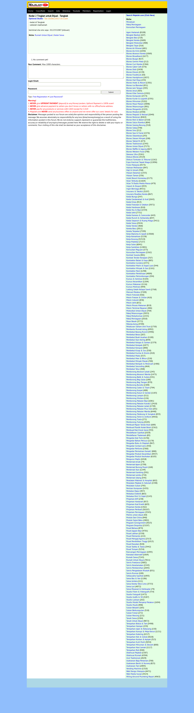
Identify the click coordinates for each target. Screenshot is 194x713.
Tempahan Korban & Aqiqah (138, 639)
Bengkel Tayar (132, 45)
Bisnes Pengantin (133, 109)
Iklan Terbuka (132, 180)
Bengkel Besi (132, 37)
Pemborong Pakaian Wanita (138, 411)
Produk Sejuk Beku (134, 520)
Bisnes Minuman (133, 101)
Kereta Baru (131, 228)
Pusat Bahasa (132, 528)
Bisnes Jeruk (131, 90)
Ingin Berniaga (132, 188)
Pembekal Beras (133, 334)
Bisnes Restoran (133, 117)
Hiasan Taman (132, 175)
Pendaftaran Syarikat (135, 432)
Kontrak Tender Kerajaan (137, 257)
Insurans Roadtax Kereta (137, 194)
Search (51, 11)
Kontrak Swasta (133, 255)
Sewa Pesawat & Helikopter (138, 589)
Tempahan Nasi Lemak (136, 647)
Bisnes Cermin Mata (134, 61)
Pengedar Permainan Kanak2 (138, 451)
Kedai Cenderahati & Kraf (137, 199)
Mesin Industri (132, 300)
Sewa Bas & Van (133, 578)
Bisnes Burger (132, 58)
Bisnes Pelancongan (135, 106)
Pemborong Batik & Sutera (138, 377)
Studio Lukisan (132, 599)
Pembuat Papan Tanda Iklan (138, 424)
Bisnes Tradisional (134, 143)
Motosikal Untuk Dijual (136, 310)
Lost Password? (56, 96)
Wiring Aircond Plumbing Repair (140, 676)
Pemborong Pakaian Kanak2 (138, 403)
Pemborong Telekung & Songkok (140, 414)
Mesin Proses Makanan (136, 305)
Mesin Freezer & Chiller (136, 297)
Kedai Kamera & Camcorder (138, 215)
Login (108, 11)
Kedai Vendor (132, 225)
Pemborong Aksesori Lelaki (138, 371)
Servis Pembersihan (134, 568)
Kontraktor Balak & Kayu (137, 260)
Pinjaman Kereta (133, 507)
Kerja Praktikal (132, 241)
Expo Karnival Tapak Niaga (138, 162)
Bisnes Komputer (133, 96)
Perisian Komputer (134, 488)
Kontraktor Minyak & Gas (137, 268)
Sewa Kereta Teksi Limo (136, 583)
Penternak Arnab (133, 461)
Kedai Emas (131, 202)
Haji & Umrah (132, 170)
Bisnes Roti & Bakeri (135, 119)
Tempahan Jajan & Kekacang (138, 628)
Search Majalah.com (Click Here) (140, 15)
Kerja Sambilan (133, 247)
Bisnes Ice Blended (134, 85)
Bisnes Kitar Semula (135, 93)
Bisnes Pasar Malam (135, 103)
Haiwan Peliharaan (134, 167)
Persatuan (130, 22)
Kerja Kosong (132, 239)
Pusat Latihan (132, 533)
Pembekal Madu (133, 355)
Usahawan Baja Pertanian (137, 660)
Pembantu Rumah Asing (136, 329)
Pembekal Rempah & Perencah (139, 363)
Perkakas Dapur (133, 491)
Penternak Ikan (132, 469)
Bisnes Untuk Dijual (134, 146)
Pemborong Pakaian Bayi (137, 401)
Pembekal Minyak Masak (137, 361)
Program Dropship (134, 525)
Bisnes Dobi (131, 69)
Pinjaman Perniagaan (135, 512)
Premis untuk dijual (134, 514)
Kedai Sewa (59, 35)
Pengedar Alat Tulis (134, 438)
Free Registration (40, 96)
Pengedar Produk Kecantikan (138, 454)
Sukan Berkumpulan (135, 610)
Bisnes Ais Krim (133, 51)
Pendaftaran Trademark (136, 435)
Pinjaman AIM (132, 499)
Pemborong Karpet (134, 390)
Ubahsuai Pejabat (133, 652)
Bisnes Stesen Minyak (135, 138)
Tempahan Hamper (134, 626)
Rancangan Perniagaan (136, 552)
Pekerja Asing (132, 324)
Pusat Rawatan (132, 544)
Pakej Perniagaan (133, 24)
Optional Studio (36, 18)
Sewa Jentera (132, 581)
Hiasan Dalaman (133, 172)
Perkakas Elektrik (133, 493)
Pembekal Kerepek (134, 345)
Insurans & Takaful (134, 191)
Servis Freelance (133, 562)
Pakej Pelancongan (134, 313)
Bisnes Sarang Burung (136, 125)
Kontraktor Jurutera (134, 263)
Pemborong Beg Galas (136, 379)
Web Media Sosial (134, 674)
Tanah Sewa (131, 618)
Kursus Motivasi (133, 286)
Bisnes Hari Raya (133, 80)
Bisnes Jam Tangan (134, 88)
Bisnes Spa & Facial (135, 133)
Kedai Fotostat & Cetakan (137, 204)
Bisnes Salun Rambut (135, 122)
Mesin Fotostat (132, 294)
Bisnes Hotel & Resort (136, 82)
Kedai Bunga (131, 196)
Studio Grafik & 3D (134, 597)
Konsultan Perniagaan (136, 27)
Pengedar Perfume (134, 448)
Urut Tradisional (133, 658)
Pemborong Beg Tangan (136, 382)
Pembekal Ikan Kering (135, 339)
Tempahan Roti (132, 650)
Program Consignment (136, 522)
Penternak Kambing (134, 472)
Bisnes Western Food (135, 151)
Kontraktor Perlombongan (137, 276)
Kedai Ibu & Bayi (133, 210)
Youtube (76, 11)
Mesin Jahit (131, 302)
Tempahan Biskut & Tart (136, 623)
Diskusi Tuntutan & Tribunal (138, 159)
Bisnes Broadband (134, 56)
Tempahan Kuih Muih (135, 642)
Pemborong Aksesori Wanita (138, 374)
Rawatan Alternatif (134, 554)
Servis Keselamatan (134, 565)
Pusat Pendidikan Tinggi (136, 541)
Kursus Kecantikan (134, 281)
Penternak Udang (133, 477)
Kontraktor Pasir (133, 271)
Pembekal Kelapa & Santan (138, 342)
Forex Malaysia (132, 165)
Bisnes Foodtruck (133, 74)
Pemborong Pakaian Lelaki (137, 406)
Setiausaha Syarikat (134, 575)
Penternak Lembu (133, 475)
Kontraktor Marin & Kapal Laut (139, 265)
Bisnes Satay (131, 127)
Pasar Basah (131, 321)
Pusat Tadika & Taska (135, 546)
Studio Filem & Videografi (137, 591)
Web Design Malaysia (135, 671)
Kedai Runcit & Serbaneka (137, 218)
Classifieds (40, 11)
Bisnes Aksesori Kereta (136, 53)
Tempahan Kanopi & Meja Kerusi (140, 631)
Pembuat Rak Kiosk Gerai (137, 430)
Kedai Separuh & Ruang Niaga (139, 220)
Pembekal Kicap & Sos (136, 350)
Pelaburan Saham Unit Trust (138, 326)
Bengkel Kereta (133, 40)
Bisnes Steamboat (134, 135)
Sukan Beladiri (132, 607)
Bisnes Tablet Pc (133, 141)
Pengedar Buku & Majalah (137, 443)
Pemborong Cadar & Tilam (138, 387)
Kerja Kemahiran (133, 236)
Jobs (58, 11)
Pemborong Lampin (134, 395)
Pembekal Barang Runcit (137, 332)
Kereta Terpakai (133, 231)
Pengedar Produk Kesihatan (138, 456)
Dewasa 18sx (132, 154)
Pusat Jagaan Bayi (134, 530)
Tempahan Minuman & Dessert (139, 644)
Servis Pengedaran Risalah (137, 570)
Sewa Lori (130, 586)
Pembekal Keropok (134, 347)
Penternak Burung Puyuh (137, 467)
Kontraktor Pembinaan (136, 273)
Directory (66, 11)
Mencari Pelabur (133, 292)
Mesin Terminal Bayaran (136, 308)
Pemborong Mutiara (135, 398)
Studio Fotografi (133, 594)
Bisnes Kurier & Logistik (136, 98)
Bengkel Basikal (133, 35)
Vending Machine (133, 668)
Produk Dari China (134, 517)
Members (87, 11)
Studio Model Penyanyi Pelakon (140, 602)
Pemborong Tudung (135, 422)
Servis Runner (132, 573)
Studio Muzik (132, 605)
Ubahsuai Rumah (133, 655)
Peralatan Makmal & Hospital (139, 480)
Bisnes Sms (131, 130)
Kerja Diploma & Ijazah (136, 234)
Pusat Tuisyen (132, 549)
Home (30, 11)
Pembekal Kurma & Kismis (138, 353)
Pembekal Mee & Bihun (136, 358)
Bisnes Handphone (134, 77)
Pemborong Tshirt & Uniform (138, 416)
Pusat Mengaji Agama (135, 538)
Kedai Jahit (131, 212)
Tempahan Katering (134, 634)
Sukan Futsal (132, 613)
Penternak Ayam (133, 464)
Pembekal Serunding (135, 366)
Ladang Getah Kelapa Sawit (138, 289)
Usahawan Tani (133, 666)
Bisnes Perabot (132, 112)
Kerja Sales (131, 244)
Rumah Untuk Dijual (43, 35)
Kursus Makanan (133, 284)
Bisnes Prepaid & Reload (137, 114)
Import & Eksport (134, 186)
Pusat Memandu (133, 536)
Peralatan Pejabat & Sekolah (138, 483)
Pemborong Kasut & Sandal (138, 392)
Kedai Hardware (133, 207)
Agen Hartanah (132, 32)
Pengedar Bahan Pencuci (137, 440)
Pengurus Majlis (133, 459)
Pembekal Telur (133, 369)
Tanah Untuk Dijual (134, 621)
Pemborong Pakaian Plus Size (139, 408)
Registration (98, 11)
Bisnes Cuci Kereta (134, 64)
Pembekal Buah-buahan (136, 337)
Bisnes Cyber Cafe (134, 66)
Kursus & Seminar (134, 279)
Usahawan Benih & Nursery (138, 663)
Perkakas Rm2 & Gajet (136, 496)
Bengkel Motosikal (134, 43)
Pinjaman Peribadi (134, 509)
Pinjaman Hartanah (134, 501)
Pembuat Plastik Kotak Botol (138, 427)
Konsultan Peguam (134, 249)
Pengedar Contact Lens (136, 446)
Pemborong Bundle (134, 385)
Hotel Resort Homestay (136, 178)
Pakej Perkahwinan (134, 316)
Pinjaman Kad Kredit (135, 504)
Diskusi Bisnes (132, 157)
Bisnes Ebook (132, 72)
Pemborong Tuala (134, 419)
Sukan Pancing (132, 615)
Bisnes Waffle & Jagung (136, 149)
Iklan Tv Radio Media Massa (138, 183)
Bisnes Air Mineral (134, 48)
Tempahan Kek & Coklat (136, 636)
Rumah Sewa (132, 557)
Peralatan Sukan (133, 485)
